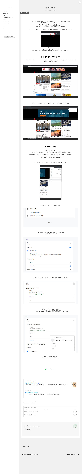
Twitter (28, 472)
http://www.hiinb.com (29, 408)
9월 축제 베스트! (27, 432)
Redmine (6, 21)
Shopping (5, 13)
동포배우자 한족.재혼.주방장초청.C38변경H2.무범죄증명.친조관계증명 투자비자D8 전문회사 (46, 402)
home (4, 26)
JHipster (6, 19)
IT (4, 15)
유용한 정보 (6, 11)
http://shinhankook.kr (29, 399)
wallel (79, 472)
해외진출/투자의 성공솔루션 (32, 410)
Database (7, 23)
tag (3, 28)
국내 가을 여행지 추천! (28, 430)
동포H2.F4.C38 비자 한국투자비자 (34, 401)
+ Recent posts (25, 464)
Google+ (37, 472)
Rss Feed (23, 472)
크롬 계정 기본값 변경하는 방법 (30, 433)
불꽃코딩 (9, 7)
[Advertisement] (50, 28)
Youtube (34, 472)
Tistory (71, 472)
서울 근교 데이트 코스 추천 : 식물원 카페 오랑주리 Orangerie (35, 427)
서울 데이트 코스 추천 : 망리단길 (30, 429)
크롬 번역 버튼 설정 (50, 7)
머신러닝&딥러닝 (8, 17)
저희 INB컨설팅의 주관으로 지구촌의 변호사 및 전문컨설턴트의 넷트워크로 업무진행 (44, 412)
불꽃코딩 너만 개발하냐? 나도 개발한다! (32, 444)
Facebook (31, 472)
